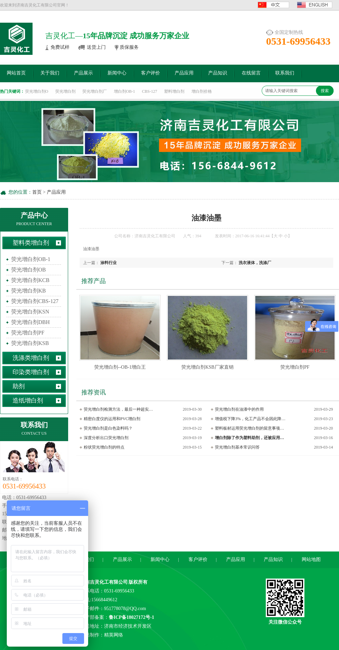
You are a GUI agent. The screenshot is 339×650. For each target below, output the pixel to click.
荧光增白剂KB (28, 291)
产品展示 (83, 72)
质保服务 (129, 47)
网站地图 (311, 559)
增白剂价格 (202, 91)
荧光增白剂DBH (30, 322)
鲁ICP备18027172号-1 (131, 617)
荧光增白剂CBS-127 (35, 301)
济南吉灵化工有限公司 (104, 582)
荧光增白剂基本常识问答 (237, 447)
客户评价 (150, 72)
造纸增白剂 (28, 400)
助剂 (19, 386)
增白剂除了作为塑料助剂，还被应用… (249, 437)
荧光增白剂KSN (30, 312)
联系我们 (284, 72)
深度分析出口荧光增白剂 (106, 437)
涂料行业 (108, 262)
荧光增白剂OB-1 (31, 259)
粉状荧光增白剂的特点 (104, 447)
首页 (37, 192)
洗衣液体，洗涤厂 (255, 262)
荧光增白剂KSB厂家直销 (207, 367)
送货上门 (96, 47)
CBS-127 (149, 91)
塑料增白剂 (174, 91)
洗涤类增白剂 (31, 357)
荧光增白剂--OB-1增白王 (120, 367)
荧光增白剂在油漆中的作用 (239, 409)
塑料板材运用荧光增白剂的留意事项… (249, 428)
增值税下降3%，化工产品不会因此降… (250, 418)
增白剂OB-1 (124, 91)
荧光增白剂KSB (30, 343)
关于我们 (49, 72)
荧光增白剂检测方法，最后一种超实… (118, 409)
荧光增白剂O (36, 91)
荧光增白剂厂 (94, 91)
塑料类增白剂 (31, 242)
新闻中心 (116, 72)
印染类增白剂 (31, 372)
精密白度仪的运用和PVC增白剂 (112, 418)
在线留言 (251, 72)
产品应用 (184, 72)
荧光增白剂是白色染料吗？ (108, 428)
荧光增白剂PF (27, 332)
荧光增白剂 (65, 91)
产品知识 (217, 72)
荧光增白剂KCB (30, 280)
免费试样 (60, 47)
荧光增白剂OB (28, 270)
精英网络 (113, 634)
